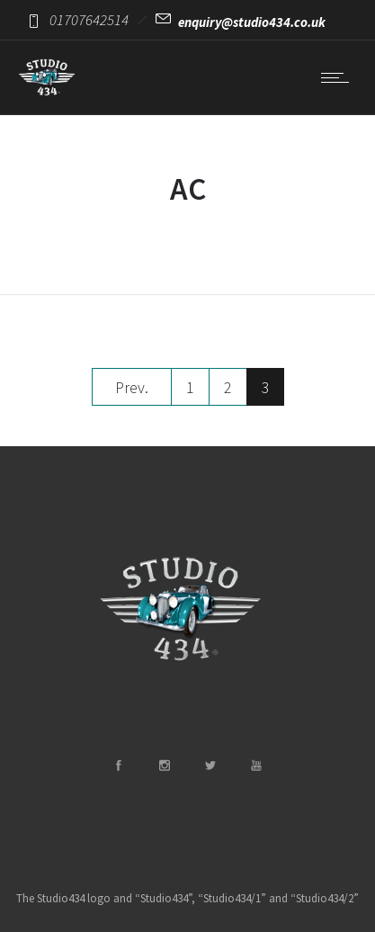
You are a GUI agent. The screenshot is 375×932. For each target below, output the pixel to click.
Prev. (131, 387)
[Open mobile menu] (339, 77)
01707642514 (89, 20)
